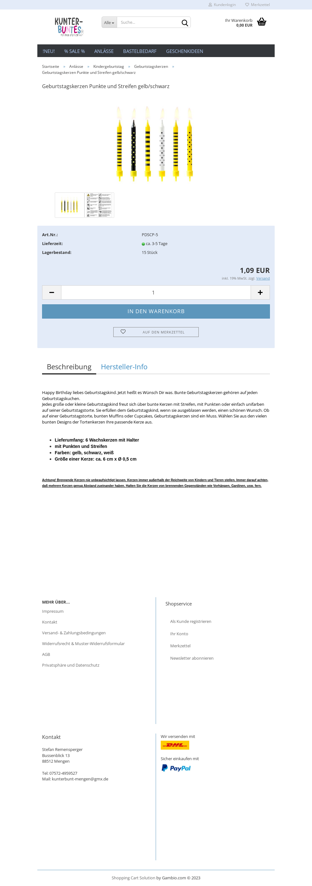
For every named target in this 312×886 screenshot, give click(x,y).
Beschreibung (69, 366)
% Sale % (74, 51)
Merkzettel (257, 4)
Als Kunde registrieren (190, 621)
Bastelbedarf (140, 51)
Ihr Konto (179, 634)
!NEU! (49, 51)
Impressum (53, 611)
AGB (46, 654)
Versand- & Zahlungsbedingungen (74, 633)
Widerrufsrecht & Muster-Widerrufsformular (83, 643)
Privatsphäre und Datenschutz (70, 665)
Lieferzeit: (52, 243)
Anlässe (104, 51)
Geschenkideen (184, 51)
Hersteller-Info (124, 366)
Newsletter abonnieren (192, 658)
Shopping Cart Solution (133, 878)
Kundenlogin (222, 4)
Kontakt (49, 622)
